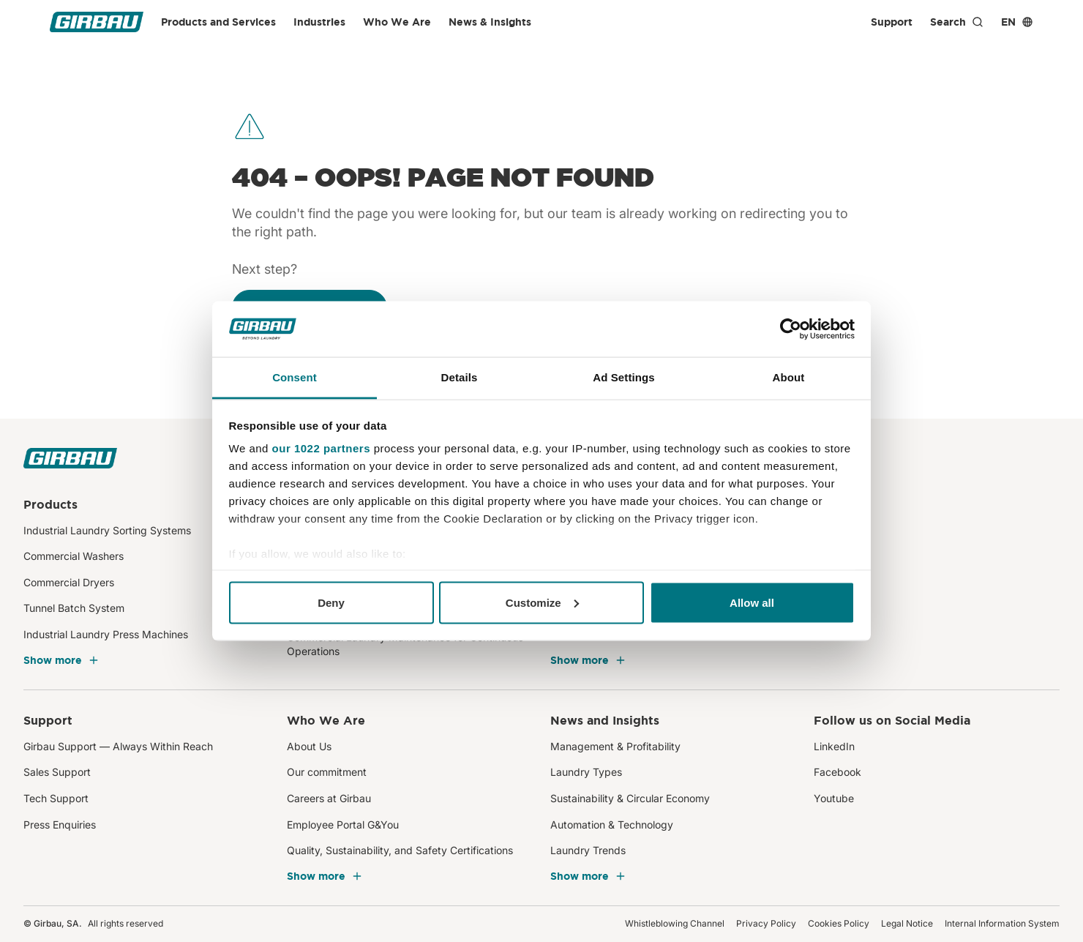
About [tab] (789, 377)
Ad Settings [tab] (623, 377)
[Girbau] (96, 22)
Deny (331, 602)
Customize (542, 602)
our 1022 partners (321, 448)
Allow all (752, 602)
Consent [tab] (294, 377)
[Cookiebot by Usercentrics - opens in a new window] (791, 329)
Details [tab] (459, 377)
